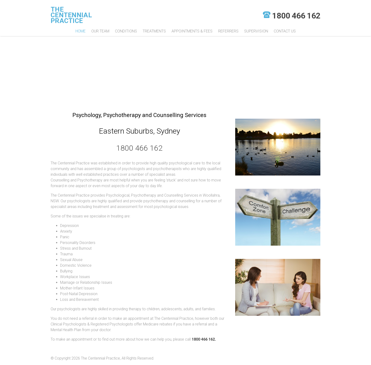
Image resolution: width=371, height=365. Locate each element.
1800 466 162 (296, 15)
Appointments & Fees (192, 31)
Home (80, 31)
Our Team (100, 31)
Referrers (228, 31)
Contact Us (285, 31)
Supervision (256, 31)
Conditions (126, 31)
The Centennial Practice (71, 15)
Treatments (154, 31)
